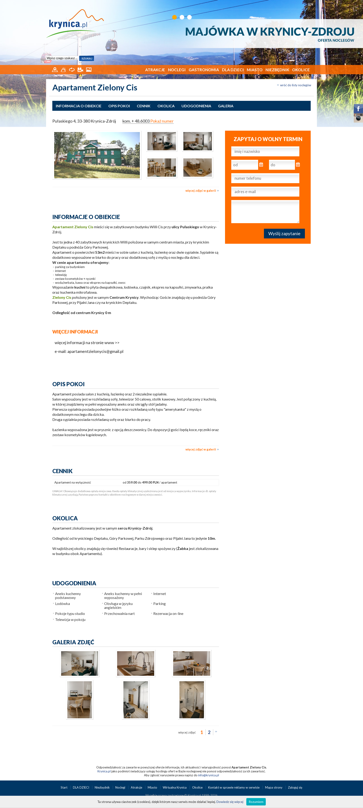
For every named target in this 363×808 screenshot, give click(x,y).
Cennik (143, 106)
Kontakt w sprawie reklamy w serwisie (234, 787)
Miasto (255, 69)
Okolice (301, 69)
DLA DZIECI (233, 69)
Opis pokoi (119, 106)
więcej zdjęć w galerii (200, 190)
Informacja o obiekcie (78, 106)
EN (310, 4)
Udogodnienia (196, 106)
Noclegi (177, 69)
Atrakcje (155, 69)
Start (64, 787)
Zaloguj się (295, 787)
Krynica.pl (104, 771)
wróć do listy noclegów (295, 85)
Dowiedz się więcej (229, 802)
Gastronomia (204, 69)
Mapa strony (273, 787)
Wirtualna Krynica (175, 787)
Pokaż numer (162, 120)
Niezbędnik (277, 69)
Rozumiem (256, 802)
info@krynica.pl (208, 775)
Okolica (166, 106)
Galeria (225, 106)
